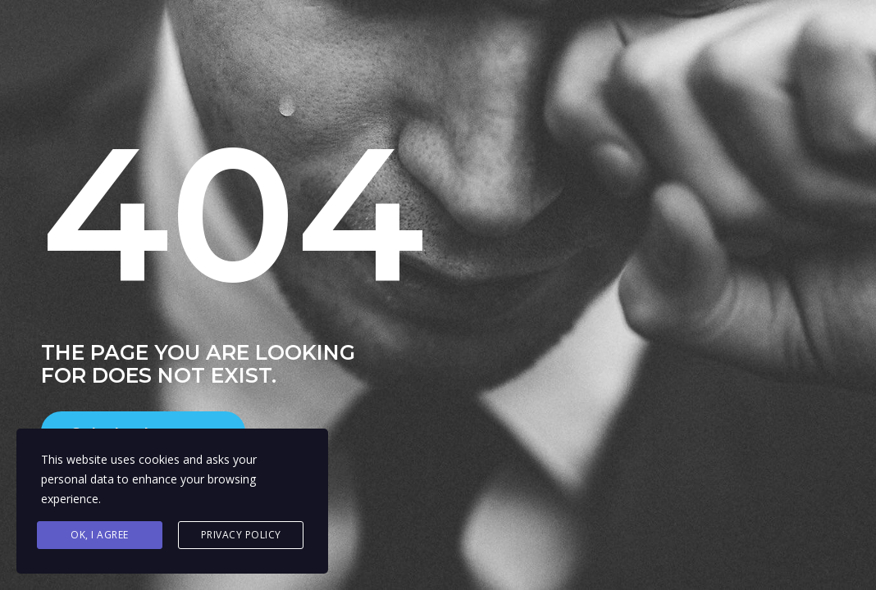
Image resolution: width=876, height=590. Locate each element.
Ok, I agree (100, 535)
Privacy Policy (241, 535)
